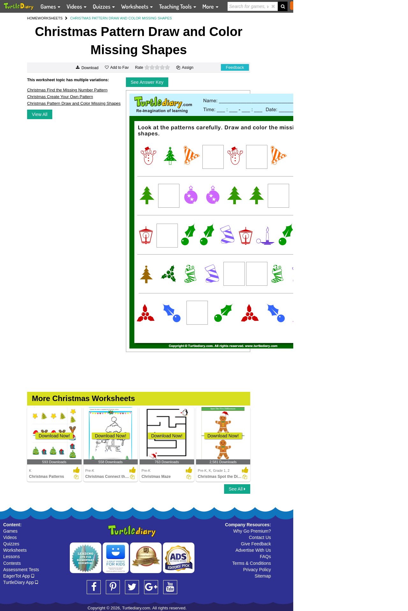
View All (39, 114)
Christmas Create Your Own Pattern (60, 96)
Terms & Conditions (251, 563)
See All (237, 489)
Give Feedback (256, 543)
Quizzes (11, 543)
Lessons (11, 556)
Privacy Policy (257, 569)
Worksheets (15, 550)
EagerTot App (18, 576)
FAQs (265, 556)
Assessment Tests (21, 569)
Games (10, 531)
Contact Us (260, 537)
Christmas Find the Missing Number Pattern (67, 90)
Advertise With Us (253, 550)
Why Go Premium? (252, 531)
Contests (12, 563)
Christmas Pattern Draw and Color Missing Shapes (73, 103)
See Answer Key (147, 82)
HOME (32, 18)
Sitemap (263, 576)
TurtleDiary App (20, 582)
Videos (10, 537)
